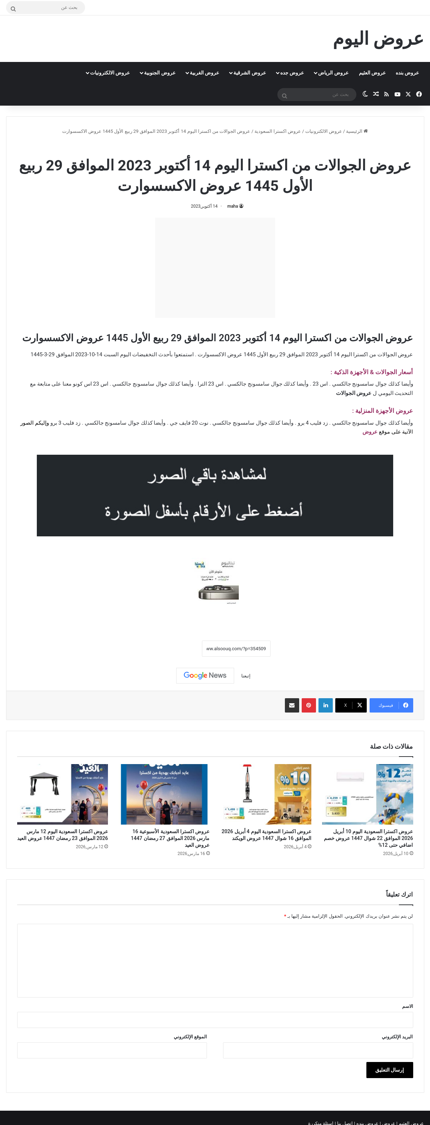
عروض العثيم (372, 73)
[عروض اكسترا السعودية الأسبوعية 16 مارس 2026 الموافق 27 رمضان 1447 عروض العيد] (164, 794)
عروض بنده (407, 73)
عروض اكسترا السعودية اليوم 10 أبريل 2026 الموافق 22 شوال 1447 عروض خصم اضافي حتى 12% (368, 838)
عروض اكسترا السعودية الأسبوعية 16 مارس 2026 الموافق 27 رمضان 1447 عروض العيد (170, 838)
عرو (373, 432)
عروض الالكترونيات (110, 73)
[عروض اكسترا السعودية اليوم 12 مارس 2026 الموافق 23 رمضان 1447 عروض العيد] (62, 794)
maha (232, 206)
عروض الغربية (204, 73)
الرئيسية (357, 131)
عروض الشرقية (249, 73)
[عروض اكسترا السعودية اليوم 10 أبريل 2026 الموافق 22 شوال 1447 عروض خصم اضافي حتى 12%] (367, 794)
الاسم (407, 1006)
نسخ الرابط (180, 649)
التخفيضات (144, 354)
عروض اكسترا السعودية (277, 131)
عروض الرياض (333, 73)
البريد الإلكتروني (397, 1036)
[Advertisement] (215, 268)
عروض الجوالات (187, 146)
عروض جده (292, 73)
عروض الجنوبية (159, 73)
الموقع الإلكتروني (190, 1036)
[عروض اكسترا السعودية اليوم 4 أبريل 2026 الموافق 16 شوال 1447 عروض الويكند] (266, 794)
